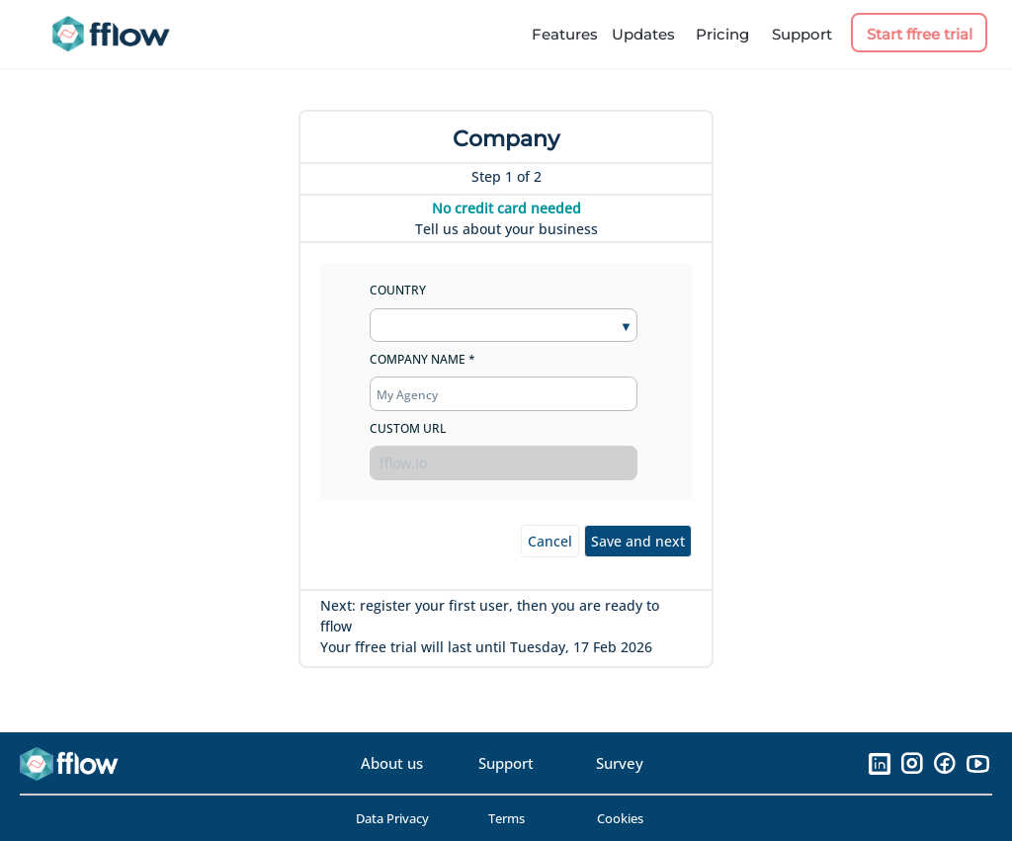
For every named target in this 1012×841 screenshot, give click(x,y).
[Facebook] (944, 763)
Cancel (550, 541)
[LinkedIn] (879, 763)
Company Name (417, 359)
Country (398, 290)
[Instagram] (911, 763)
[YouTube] (977, 763)
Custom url (408, 428)
